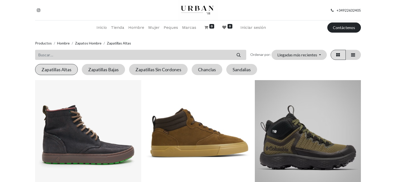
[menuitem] (101, 27)
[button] (299, 55)
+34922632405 (348, 10)
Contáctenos (344, 27)
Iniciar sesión (253, 27)
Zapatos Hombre (88, 43)
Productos (43, 43)
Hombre (63, 43)
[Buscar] (238, 55)
